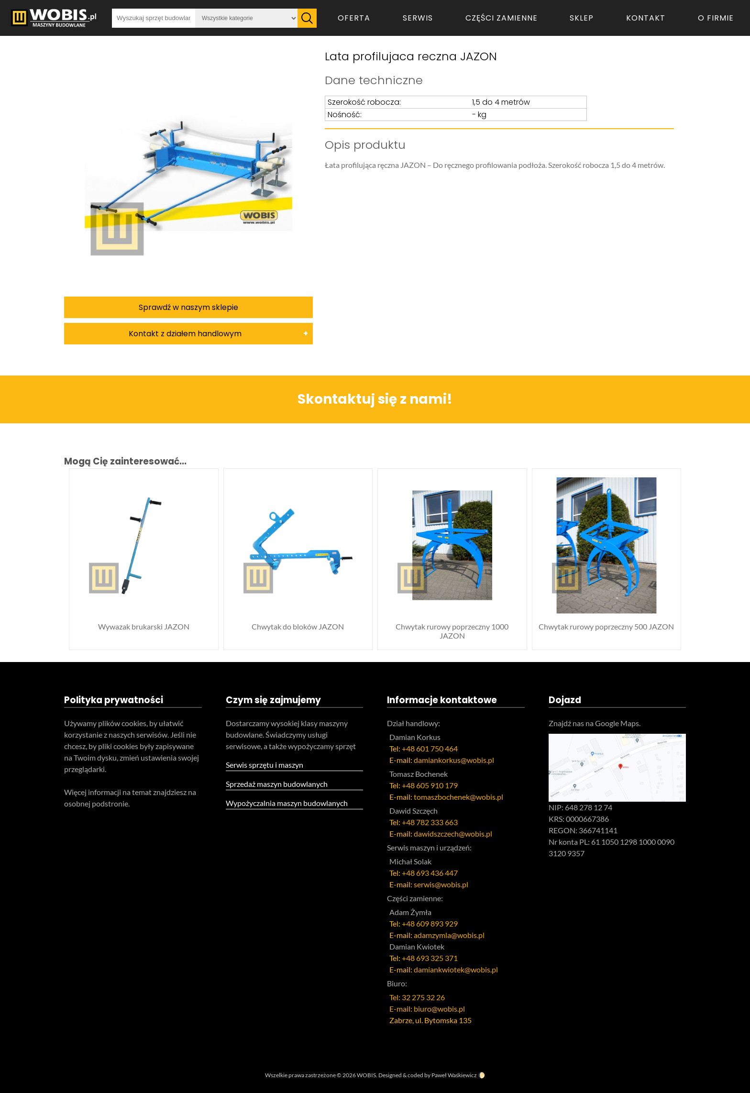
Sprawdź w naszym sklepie (188, 307)
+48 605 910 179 (430, 785)
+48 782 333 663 (430, 822)
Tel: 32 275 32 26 (417, 997)
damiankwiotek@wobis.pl (456, 969)
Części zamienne (501, 17)
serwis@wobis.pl (441, 884)
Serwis (418, 17)
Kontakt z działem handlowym (185, 333)
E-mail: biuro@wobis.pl (427, 1008)
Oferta (354, 17)
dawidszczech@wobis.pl (453, 833)
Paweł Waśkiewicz (454, 1075)
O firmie (716, 17)
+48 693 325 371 (430, 957)
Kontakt (645, 17)
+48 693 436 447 (430, 872)
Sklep (582, 17)
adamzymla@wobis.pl (449, 934)
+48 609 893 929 (430, 923)
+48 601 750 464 (430, 748)
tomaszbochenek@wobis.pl (458, 796)
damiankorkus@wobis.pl (454, 759)
